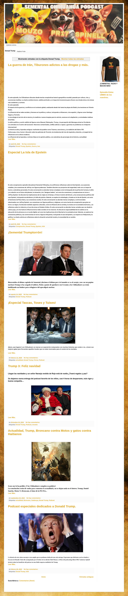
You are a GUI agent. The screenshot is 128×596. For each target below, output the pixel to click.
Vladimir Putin (21, 51)
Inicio (43, 577)
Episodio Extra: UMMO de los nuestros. (107, 94)
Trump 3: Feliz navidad (24, 366)
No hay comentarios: (29, 144)
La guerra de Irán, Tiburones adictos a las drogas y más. (48, 64)
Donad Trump (20, 146)
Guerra (34, 146)
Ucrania (35, 424)
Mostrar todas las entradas (72, 59)
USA (43, 226)
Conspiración (20, 226)
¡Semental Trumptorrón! (25, 232)
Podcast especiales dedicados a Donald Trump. (42, 506)
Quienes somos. (11, 45)
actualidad (19, 360)
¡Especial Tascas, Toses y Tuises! (32, 302)
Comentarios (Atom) (26, 581)
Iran (38, 146)
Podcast (28, 296)
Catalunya (34, 500)
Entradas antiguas (86, 577)
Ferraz (36, 360)
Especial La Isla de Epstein (27, 152)
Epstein (28, 146)
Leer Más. (11, 139)
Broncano (27, 500)
